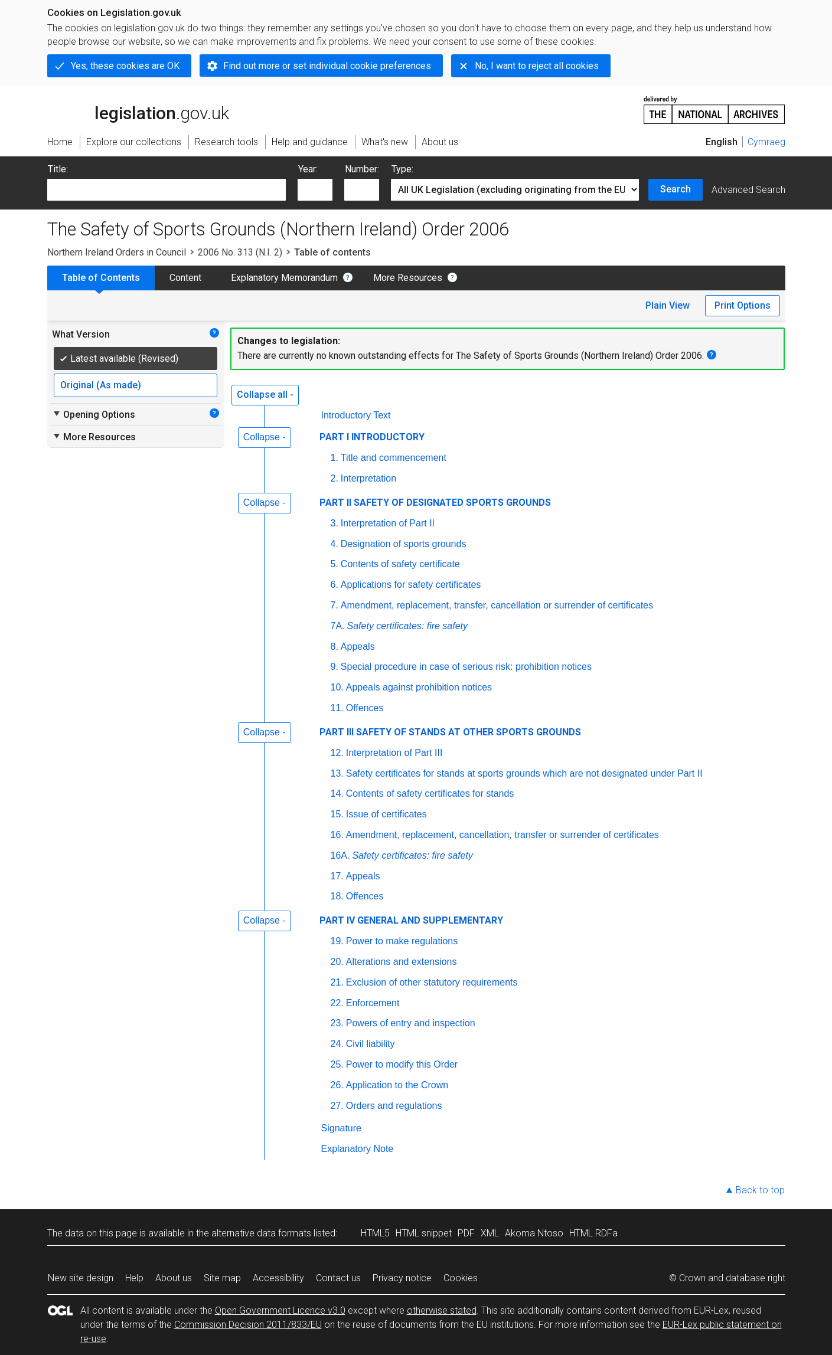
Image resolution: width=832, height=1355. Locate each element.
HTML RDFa (593, 1233)
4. (334, 544)
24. (337, 1044)
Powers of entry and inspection (410, 1023)
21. (337, 982)
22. (337, 1003)
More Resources (407, 277)
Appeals (358, 647)
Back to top (760, 1190)
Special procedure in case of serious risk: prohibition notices (466, 667)
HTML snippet (424, 1233)
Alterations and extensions (401, 962)
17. (337, 876)
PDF (466, 1233)
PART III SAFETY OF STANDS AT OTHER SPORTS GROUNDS (450, 732)
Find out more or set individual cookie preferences (327, 65)
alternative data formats (261, 1233)
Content (185, 277)
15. (337, 814)
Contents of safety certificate (400, 564)
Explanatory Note (357, 1149)
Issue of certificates (386, 814)
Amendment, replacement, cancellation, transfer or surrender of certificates (502, 835)
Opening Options (93, 414)
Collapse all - (265, 394)
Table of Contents (101, 277)
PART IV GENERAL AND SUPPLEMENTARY (411, 920)
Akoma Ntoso (534, 1233)
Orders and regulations (394, 1106)
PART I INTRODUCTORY (372, 437)
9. (334, 667)
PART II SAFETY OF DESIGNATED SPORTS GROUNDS (435, 502)
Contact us (338, 1278)
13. (337, 773)
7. (334, 605)
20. (337, 962)
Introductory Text (356, 415)
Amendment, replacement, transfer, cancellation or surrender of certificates (497, 605)
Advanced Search (748, 189)
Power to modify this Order (402, 1064)
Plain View (667, 305)
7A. (338, 626)
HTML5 (375, 1233)
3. (334, 523)
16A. (340, 855)
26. (337, 1085)
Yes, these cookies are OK (125, 65)
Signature (341, 1128)
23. (337, 1023)
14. (337, 793)
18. (337, 896)
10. (337, 687)
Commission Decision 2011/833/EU (248, 1324)
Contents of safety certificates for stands (430, 793)
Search (675, 189)
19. (337, 941)
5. (334, 564)
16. (337, 835)
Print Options (742, 305)
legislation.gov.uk (138, 109)
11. (337, 708)
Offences (365, 708)
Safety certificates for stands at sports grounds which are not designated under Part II (524, 773)
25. (337, 1064)
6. (334, 585)
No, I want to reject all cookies (537, 65)
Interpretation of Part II (388, 523)
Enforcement (373, 1003)
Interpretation (368, 478)
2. (334, 478)
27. (337, 1106)
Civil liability (370, 1044)
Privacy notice (402, 1278)
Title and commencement (393, 458)
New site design (80, 1278)
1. (334, 458)
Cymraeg (766, 142)
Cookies (460, 1278)
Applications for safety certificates (411, 585)
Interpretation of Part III (394, 753)
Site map (222, 1278)
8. (334, 647)
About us (173, 1278)
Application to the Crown (397, 1085)
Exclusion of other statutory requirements (432, 982)
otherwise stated (442, 1310)
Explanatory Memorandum (284, 277)
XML (490, 1233)
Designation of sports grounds (403, 544)
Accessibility (278, 1278)
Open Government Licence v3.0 (280, 1310)
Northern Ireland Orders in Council (116, 252)
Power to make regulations (402, 941)
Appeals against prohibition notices (419, 687)
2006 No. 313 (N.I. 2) (240, 252)
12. (337, 753)
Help (134, 1278)
